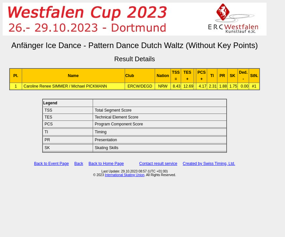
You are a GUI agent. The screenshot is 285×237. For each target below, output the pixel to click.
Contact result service (158, 163)
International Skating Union (124, 175)
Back (78, 163)
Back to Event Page (51, 163)
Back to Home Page (106, 163)
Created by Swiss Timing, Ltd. (209, 163)
